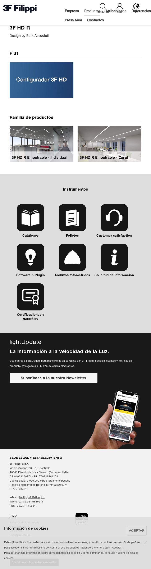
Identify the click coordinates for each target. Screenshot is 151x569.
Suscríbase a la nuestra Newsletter (54, 377)
